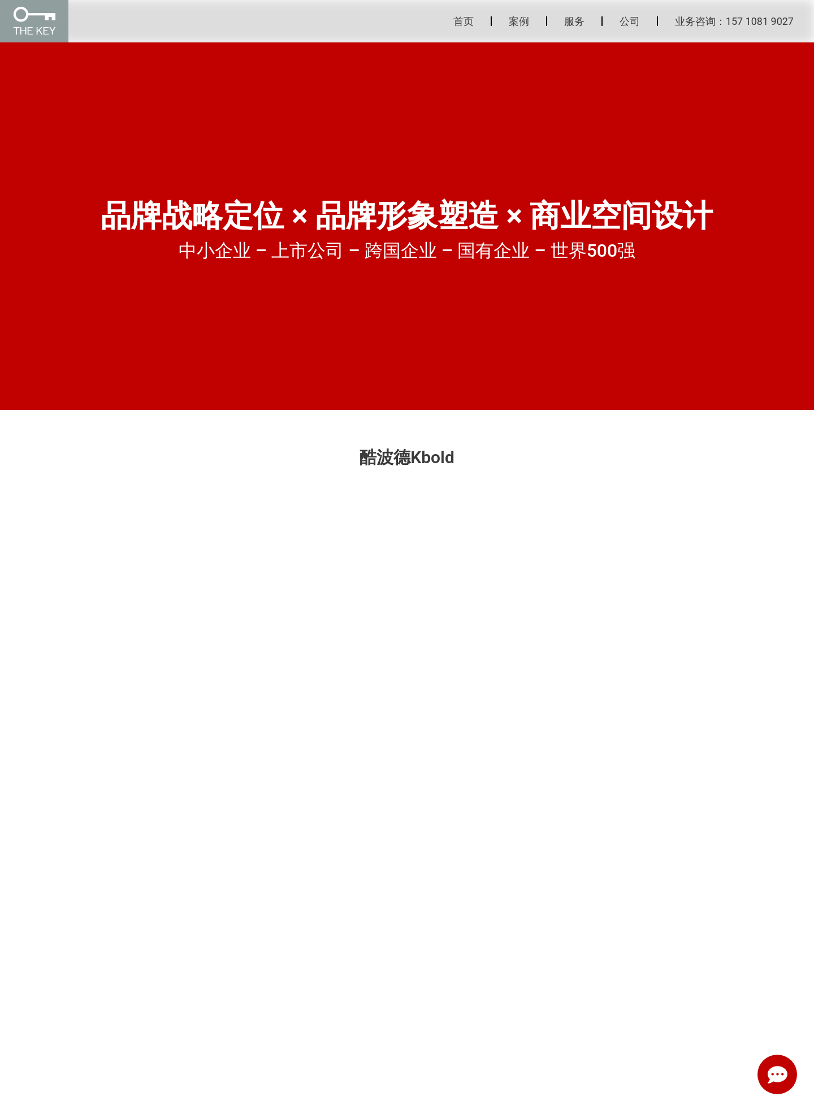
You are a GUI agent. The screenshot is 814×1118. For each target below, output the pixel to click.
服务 (574, 21)
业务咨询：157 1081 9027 (734, 21)
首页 (463, 21)
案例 (519, 21)
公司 (630, 21)
